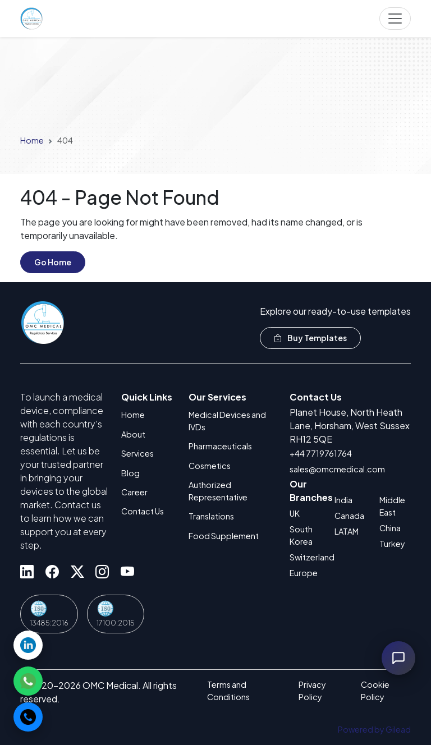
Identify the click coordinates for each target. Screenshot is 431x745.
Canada (349, 516)
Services (137, 453)
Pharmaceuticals (220, 446)
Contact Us (142, 511)
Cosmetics (210, 466)
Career (134, 492)
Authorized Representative (218, 491)
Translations (211, 516)
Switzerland (305, 557)
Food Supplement (224, 536)
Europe (304, 573)
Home (32, 140)
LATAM (346, 531)
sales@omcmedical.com (337, 469)
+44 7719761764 (321, 453)
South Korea (301, 535)
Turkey (392, 544)
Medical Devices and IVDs (227, 421)
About (133, 434)
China (390, 528)
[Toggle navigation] (395, 18)
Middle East (392, 506)
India (343, 500)
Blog (130, 473)
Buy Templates (310, 338)
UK (295, 513)
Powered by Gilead (374, 729)
